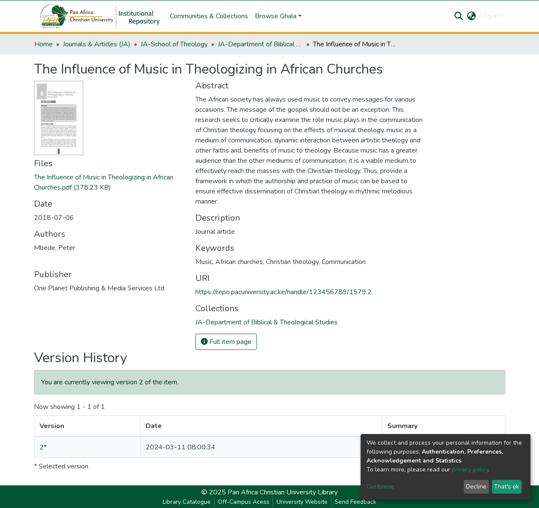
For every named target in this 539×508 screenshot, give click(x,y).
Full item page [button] (226, 341)
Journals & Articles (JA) (96, 44)
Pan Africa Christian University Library (283, 492)
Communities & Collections (209, 16)
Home (43, 44)
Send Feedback (355, 502)
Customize (380, 486)
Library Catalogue (187, 502)
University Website (302, 502)
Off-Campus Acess (243, 502)
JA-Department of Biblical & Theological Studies (260, 44)
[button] (471, 16)
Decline (476, 486)
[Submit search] (458, 16)
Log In (489, 16)
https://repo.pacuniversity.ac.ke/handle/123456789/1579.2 (283, 292)
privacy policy (470, 469)
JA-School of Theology (174, 44)
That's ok (506, 486)
